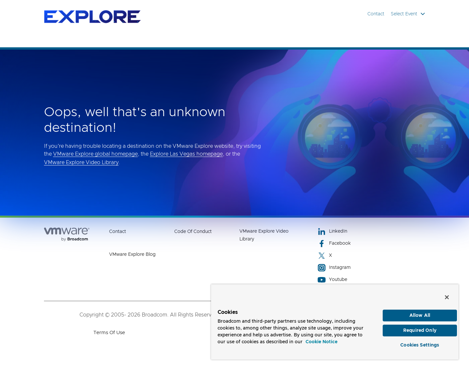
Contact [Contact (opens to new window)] (117, 231)
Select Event (408, 13)
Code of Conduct (193, 231)
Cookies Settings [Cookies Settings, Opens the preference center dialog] (419, 345)
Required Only (419, 330)
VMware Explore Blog (132, 254)
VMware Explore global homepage (95, 154)
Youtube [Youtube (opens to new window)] (332, 280)
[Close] (447, 297)
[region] (335, 322)
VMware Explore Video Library (81, 162)
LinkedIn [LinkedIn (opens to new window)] (332, 231)
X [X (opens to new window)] (325, 256)
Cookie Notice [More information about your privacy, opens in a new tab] (321, 342)
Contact (375, 14)
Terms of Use (109, 332)
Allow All (419, 315)
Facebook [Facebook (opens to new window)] (334, 243)
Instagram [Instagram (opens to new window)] (334, 268)
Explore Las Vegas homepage (186, 154)
